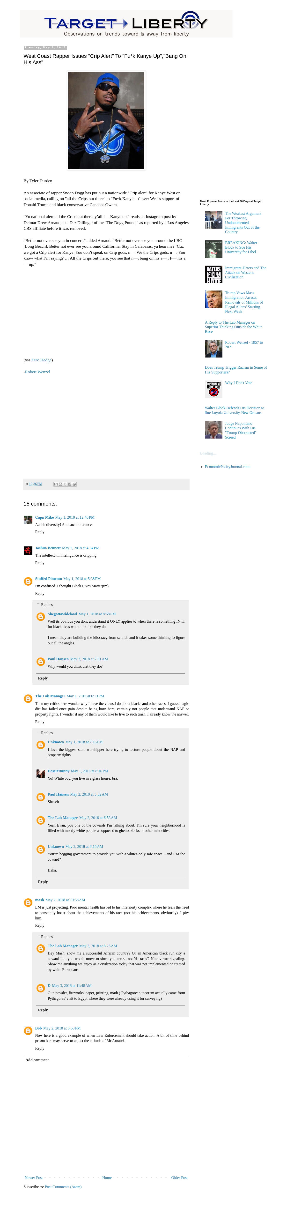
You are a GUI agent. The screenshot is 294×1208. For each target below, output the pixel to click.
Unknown (56, 742)
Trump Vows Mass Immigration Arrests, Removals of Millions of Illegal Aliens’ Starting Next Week (244, 302)
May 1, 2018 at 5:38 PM (82, 579)
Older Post (179, 1178)
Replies (47, 605)
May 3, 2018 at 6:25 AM (98, 946)
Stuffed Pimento (48, 579)
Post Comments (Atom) (63, 1187)
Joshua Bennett (48, 548)
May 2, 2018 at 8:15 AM (84, 846)
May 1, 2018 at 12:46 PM (74, 517)
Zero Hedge (40, 360)
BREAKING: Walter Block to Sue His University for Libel (241, 247)
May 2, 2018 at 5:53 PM (62, 1028)
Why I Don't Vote (238, 383)
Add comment (37, 1060)
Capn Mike (44, 517)
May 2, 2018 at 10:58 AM (65, 900)
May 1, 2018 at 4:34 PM (80, 548)
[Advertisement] (106, 424)
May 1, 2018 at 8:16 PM (89, 771)
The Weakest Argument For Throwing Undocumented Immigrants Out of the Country (243, 222)
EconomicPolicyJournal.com (227, 467)
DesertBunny (59, 771)
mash (39, 900)
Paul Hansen (58, 659)
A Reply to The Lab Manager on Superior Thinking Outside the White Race (234, 327)
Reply (39, 532)
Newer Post (34, 1178)
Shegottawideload (62, 614)
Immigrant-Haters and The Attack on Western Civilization (245, 272)
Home (107, 1178)
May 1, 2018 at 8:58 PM (97, 614)
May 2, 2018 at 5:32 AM (89, 794)
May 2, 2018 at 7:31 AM (89, 659)
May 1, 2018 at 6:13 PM (85, 696)
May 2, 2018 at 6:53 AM (98, 818)
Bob (38, 1028)
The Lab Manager (50, 696)
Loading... (208, 453)
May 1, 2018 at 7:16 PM (84, 742)
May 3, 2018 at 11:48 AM (72, 986)
